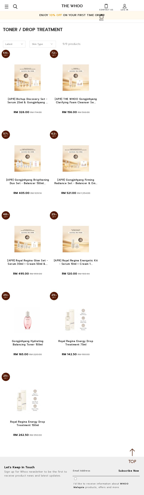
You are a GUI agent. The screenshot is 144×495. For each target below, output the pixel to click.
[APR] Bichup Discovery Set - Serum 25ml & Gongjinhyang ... (26, 101)
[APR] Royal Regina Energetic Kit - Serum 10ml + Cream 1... (117, 184)
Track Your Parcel (89, 427)
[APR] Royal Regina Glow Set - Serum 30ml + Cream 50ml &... (72, 184)
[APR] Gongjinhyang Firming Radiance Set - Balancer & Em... (26, 184)
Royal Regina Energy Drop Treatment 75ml (72, 266)
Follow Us (73, 454)
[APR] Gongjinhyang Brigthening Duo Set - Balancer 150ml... (118, 103)
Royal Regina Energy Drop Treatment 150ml (117, 266)
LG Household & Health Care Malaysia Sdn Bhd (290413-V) (34, 400)
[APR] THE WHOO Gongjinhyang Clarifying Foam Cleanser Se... (72, 101)
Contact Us (86, 399)
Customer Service (21, 454)
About (84, 355)
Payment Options (89, 413)
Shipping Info (87, 420)
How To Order (87, 406)
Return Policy (87, 434)
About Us (84, 363)
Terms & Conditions (18, 414)
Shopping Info (91, 391)
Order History (87, 377)
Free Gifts (85, 441)
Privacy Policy (42, 414)
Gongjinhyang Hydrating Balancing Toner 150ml (26, 266)
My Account (86, 371)
